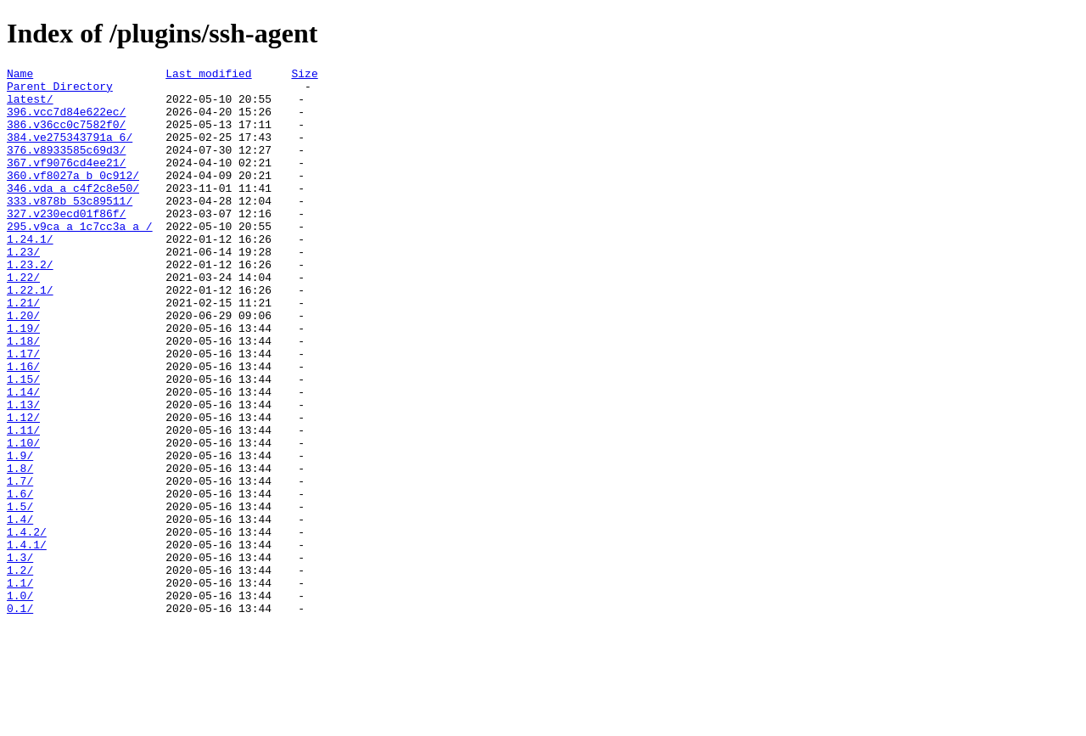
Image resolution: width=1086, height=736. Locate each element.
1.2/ (20, 671)
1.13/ (23, 472)
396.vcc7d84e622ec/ (66, 121)
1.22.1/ (30, 335)
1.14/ (23, 457)
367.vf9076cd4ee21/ (66, 182)
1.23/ (23, 289)
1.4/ (20, 610)
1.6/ (20, 579)
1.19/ (23, 381)
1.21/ (23, 350)
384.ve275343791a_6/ (69, 152)
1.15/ (23, 442)
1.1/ (20, 686)
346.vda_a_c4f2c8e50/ (73, 213)
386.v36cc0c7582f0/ (66, 136)
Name (20, 75)
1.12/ (23, 488)
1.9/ (20, 534)
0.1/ (20, 717)
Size (304, 75)
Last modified (208, 75)
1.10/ (23, 518)
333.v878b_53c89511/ (69, 228)
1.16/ (23, 427)
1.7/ (20, 564)
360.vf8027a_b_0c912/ (73, 197)
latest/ (30, 106)
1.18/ (23, 396)
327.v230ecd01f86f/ (66, 243)
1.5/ (20, 595)
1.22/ (23, 320)
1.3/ (20, 656)
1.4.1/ (27, 641)
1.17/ (23, 411)
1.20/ (23, 366)
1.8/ (20, 549)
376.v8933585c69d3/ (66, 167)
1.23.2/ (30, 304)
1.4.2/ (27, 625)
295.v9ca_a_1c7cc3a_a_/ (80, 259)
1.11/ (23, 503)
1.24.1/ (30, 274)
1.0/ (20, 702)
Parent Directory (60, 90)
